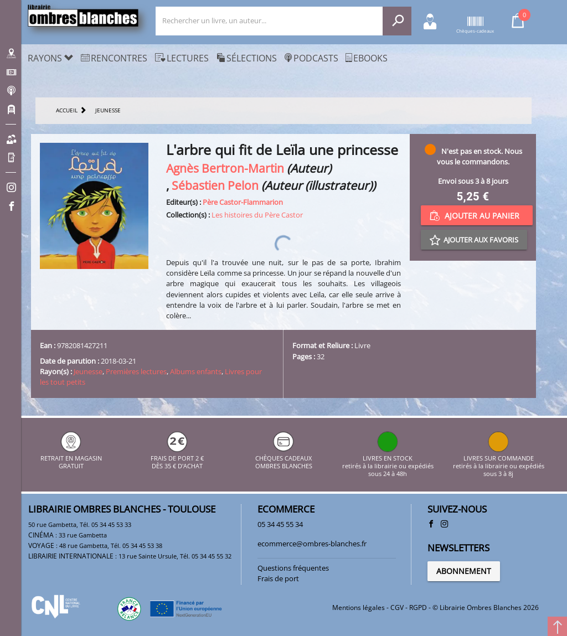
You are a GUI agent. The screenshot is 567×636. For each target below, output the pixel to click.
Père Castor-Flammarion (243, 202)
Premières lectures (136, 371)
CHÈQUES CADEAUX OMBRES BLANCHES (283, 458)
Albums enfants (195, 371)
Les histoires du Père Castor (257, 215)
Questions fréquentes (293, 568)
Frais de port (278, 578)
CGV (397, 607)
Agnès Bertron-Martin (225, 168)
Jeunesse (88, 371)
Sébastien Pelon (215, 185)
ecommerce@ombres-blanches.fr (312, 544)
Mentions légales (358, 607)
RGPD (418, 607)
